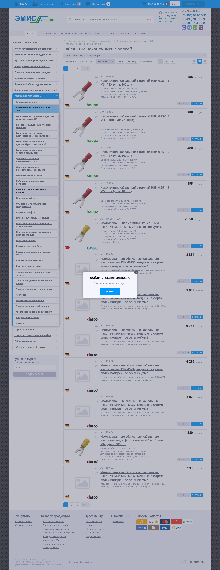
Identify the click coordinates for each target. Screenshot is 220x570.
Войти (110, 291)
